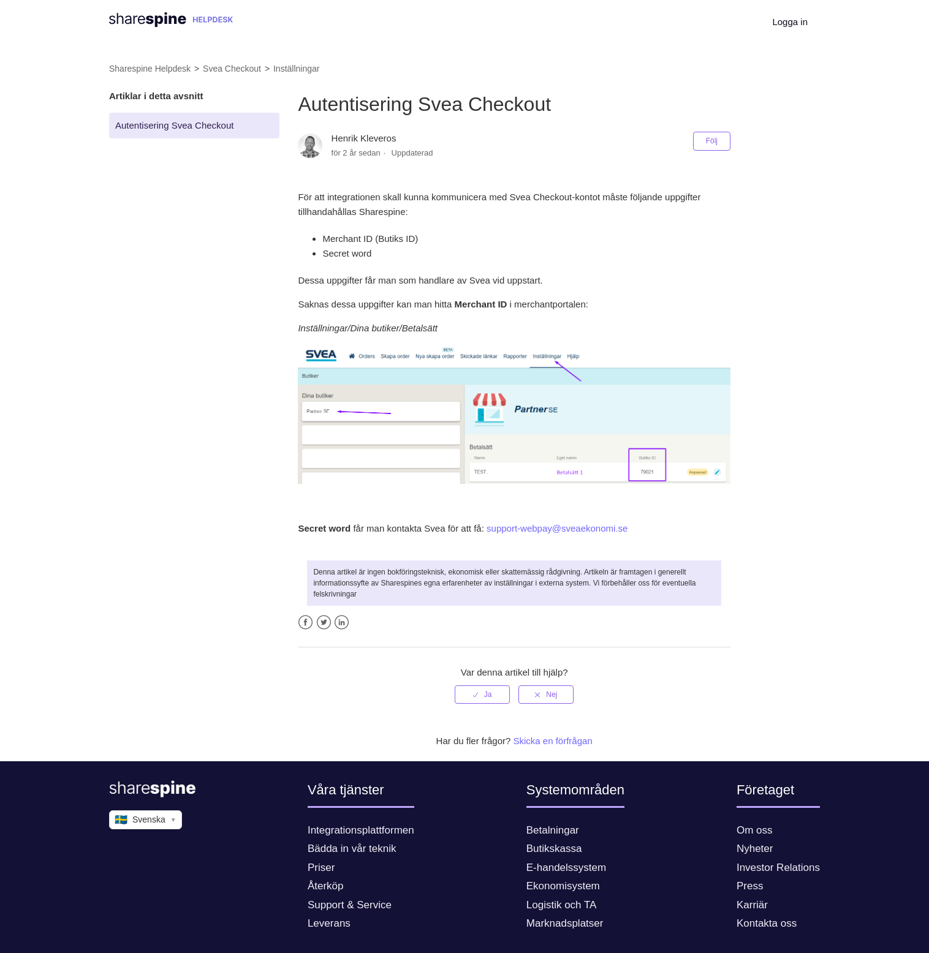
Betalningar (552, 830)
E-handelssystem (566, 867)
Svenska (145, 820)
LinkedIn (341, 622)
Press (750, 886)
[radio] (482, 694)
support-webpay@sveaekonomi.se (557, 528)
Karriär (752, 905)
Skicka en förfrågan (553, 741)
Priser (321, 867)
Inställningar (296, 68)
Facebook (305, 622)
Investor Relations (778, 867)
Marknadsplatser (565, 923)
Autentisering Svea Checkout (174, 125)
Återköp (326, 886)
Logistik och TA (561, 905)
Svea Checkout (232, 68)
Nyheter (755, 848)
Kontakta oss (767, 923)
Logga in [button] (790, 22)
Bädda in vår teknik (352, 848)
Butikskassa (554, 848)
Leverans (329, 923)
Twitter (324, 622)
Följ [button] (712, 141)
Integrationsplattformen (361, 830)
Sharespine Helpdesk (150, 68)
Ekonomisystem (563, 886)
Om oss (755, 830)
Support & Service (350, 905)
